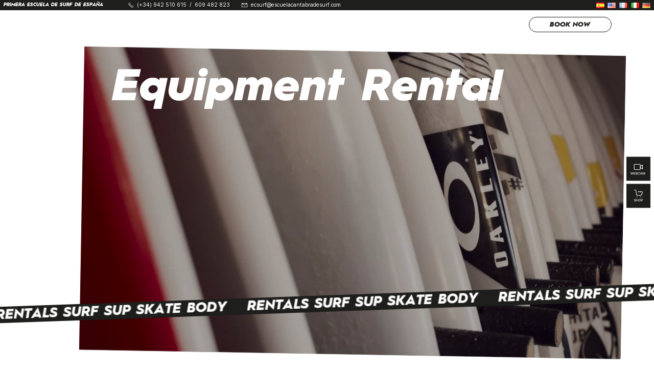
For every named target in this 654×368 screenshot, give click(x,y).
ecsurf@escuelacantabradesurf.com (296, 5)
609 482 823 (212, 5)
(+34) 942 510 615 (161, 5)
